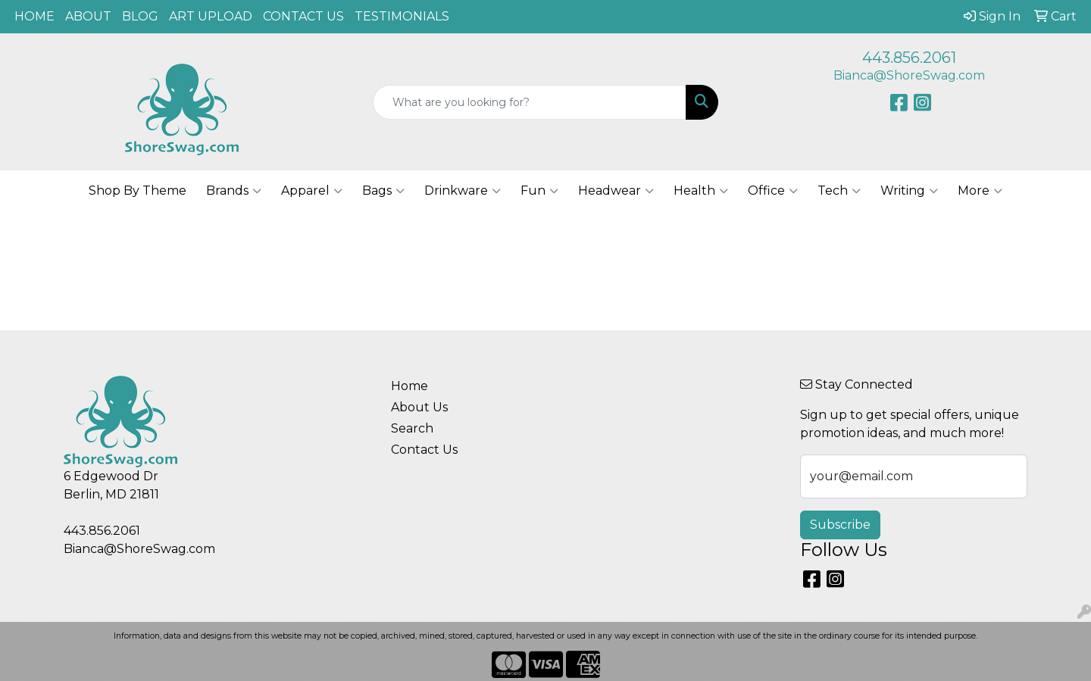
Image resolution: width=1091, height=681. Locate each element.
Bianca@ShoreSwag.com (909, 75)
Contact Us (424, 449)
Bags (383, 191)
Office (773, 191)
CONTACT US (303, 16)
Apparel (311, 191)
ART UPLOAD (210, 16)
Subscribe (840, 524)
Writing (909, 191)
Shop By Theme (137, 190)
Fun (539, 191)
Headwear (616, 191)
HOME (34, 16)
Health (701, 191)
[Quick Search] (529, 102)
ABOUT (88, 16)
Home (409, 386)
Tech (839, 191)
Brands (233, 191)
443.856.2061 (909, 57)
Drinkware (462, 191)
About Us (419, 407)
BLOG (140, 16)
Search (412, 428)
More (980, 191)
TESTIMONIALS (402, 16)
